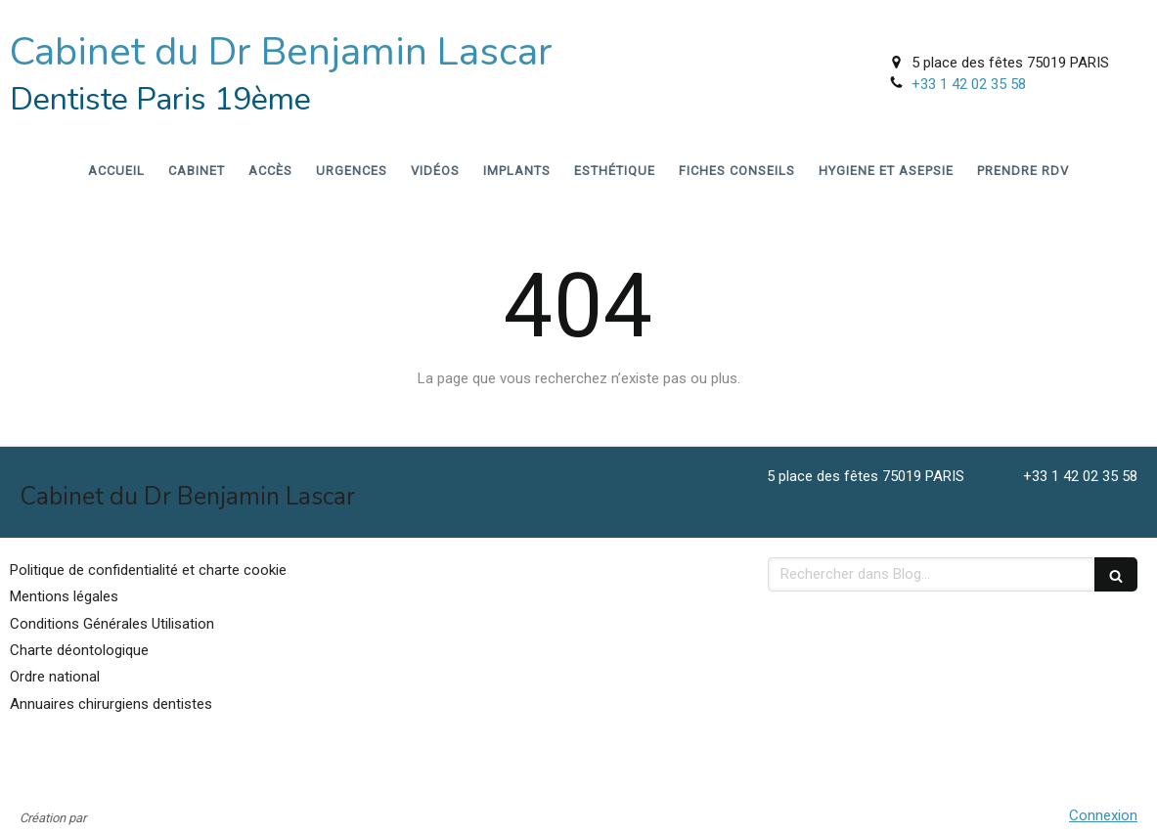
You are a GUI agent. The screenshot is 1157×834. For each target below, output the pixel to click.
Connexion (1103, 815)
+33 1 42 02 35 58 (969, 84)
